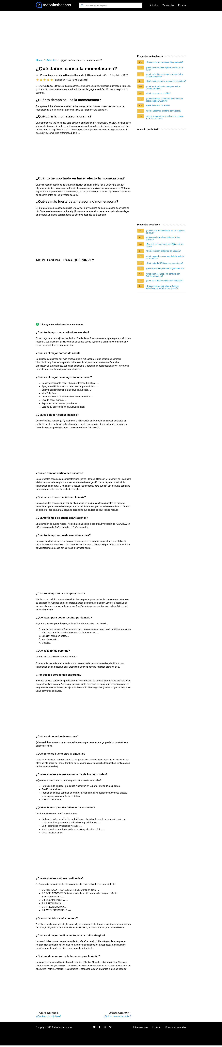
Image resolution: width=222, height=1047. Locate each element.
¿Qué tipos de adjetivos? (48, 1016)
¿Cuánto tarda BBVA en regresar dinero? (164, 263)
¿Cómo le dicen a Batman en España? (163, 251)
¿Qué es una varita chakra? (118, 1016)
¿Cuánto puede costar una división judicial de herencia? (165, 257)
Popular (182, 5)
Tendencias (168, 5)
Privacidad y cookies (175, 1027)
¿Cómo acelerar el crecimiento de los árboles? (163, 238)
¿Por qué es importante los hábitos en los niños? (164, 245)
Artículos (154, 5)
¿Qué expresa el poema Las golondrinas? (165, 268)
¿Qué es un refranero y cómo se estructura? (166, 81)
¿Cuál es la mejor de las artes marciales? (164, 281)
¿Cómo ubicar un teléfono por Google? (163, 111)
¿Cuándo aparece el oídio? (158, 93)
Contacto (156, 1027)
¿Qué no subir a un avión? (158, 105)
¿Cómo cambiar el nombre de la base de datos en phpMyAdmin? (164, 100)
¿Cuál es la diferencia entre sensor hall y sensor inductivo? (164, 75)
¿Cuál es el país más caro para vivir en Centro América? (163, 87)
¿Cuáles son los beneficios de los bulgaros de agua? (165, 231)
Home (39, 60)
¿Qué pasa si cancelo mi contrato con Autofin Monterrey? (163, 275)
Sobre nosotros (140, 1027)
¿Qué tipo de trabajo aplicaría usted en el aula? (164, 68)
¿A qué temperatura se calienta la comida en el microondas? (164, 117)
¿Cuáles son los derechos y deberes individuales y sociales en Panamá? (162, 287)
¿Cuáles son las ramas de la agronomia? (164, 62)
